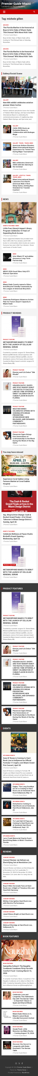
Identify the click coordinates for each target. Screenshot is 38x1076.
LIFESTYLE (22, 175)
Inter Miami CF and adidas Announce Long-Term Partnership (23, 258)
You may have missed (13, 452)
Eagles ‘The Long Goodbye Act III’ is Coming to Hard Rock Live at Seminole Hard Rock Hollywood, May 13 (24, 790)
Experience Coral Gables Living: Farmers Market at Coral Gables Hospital (16, 481)
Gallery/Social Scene (12, 73)
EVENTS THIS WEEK (9, 225)
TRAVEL (21, 143)
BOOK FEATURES (11, 936)
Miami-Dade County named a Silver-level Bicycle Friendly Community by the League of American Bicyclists (17, 286)
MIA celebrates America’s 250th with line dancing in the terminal (23, 165)
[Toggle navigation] (4, 11)
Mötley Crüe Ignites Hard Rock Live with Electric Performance (17, 902)
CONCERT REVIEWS (9, 857)
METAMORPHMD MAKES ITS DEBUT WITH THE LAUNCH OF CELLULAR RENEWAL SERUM (18, 344)
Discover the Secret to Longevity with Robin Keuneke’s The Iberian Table (22, 1047)
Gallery (6, 100)
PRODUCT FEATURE (9, 339)
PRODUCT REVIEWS (12, 313)
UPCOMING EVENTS (9, 755)
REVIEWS (7, 851)
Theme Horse (21, 1070)
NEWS (6, 199)
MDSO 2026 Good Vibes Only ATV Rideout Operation (16, 272)
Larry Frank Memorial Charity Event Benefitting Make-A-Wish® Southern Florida (18, 840)
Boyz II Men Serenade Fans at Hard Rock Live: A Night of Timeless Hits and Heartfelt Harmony (18, 888)
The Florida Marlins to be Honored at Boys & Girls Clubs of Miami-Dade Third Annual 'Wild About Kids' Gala (18, 29)
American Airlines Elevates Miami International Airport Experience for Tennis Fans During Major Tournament (24, 148)
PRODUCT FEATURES (13, 588)
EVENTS (7, 728)
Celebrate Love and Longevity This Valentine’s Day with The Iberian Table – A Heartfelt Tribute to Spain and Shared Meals (23, 998)
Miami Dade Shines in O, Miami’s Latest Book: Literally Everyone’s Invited (23, 1016)
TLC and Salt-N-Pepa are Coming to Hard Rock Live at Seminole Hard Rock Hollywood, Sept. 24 (23, 824)
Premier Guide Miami (16, 3)
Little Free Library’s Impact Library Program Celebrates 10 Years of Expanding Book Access (17, 230)
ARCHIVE (6, 25)
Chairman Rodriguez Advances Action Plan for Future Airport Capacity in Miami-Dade (18, 302)
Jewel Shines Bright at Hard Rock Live (18, 914)
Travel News (28, 143)
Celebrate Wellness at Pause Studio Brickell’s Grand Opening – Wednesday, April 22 (18, 536)
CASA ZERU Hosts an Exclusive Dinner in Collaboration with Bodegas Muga (24, 131)
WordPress (25, 1073)
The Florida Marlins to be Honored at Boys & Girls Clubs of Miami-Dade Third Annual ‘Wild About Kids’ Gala (18, 53)
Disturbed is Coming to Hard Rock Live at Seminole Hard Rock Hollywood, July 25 (24, 807)
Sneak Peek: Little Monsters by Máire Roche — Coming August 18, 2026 (23, 1031)
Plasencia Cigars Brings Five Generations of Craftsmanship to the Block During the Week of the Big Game (24, 438)
